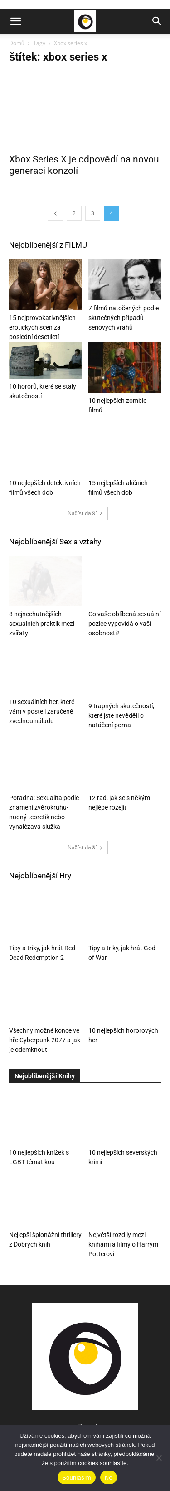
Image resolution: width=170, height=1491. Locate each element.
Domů (16, 43)
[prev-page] (55, 213)
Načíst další (85, 513)
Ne (108, 1477)
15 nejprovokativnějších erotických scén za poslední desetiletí (42, 327)
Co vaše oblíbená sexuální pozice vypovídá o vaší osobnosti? (124, 623)
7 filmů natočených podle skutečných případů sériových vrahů (123, 317)
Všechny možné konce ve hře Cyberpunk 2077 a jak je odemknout (44, 1040)
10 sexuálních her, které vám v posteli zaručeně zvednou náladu (41, 715)
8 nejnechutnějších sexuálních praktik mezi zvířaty (41, 623)
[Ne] (158, 1457)
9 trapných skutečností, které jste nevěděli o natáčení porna (121, 715)
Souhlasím (76, 1477)
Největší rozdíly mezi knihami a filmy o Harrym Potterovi (123, 1244)
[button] (15, 21)
